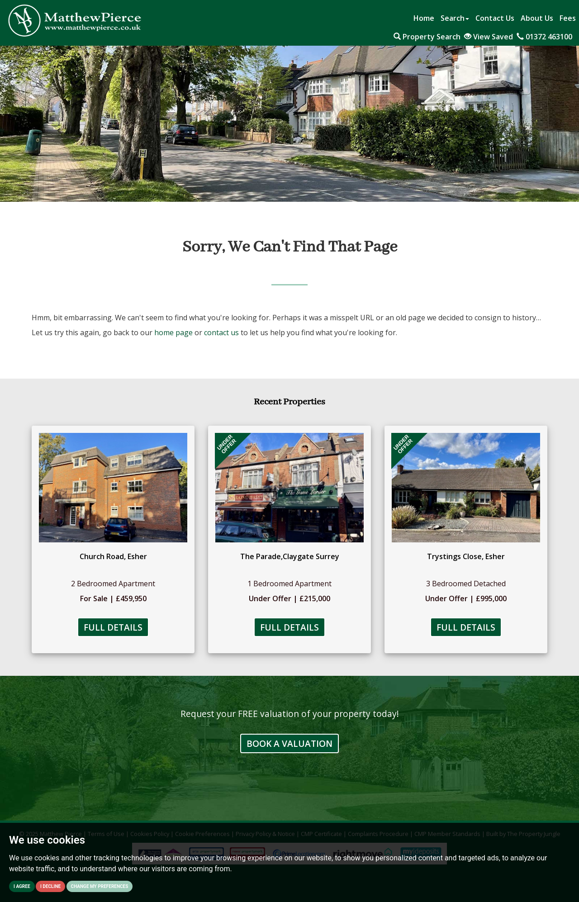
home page (173, 332)
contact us (221, 332)
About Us (537, 18)
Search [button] (455, 18)
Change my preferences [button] (99, 886)
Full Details (113, 627)
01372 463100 (544, 37)
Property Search (427, 37)
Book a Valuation (289, 743)
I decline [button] (50, 886)
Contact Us (494, 18)
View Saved (488, 37)
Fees (568, 18)
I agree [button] (22, 886)
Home (423, 18)
